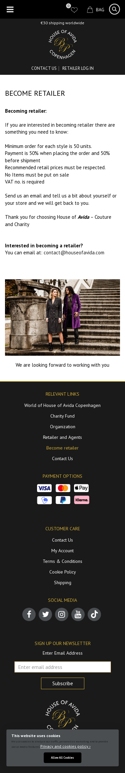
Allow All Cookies (62, 757)
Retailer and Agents (62, 437)
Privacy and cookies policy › (65, 746)
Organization (62, 427)
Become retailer (62, 448)
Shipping (62, 582)
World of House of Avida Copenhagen (62, 405)
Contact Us (44, 68)
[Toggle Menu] (10, 9)
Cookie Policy (62, 572)
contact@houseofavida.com (74, 252)
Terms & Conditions (62, 561)
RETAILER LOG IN (78, 68)
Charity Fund (62, 416)
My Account (62, 551)
